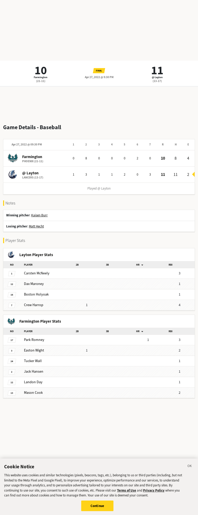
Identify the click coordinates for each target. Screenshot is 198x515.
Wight (34, 350)
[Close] (189, 469)
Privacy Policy (153, 493)
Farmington (40, 77)
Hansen (33, 371)
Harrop (33, 305)
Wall (33, 360)
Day (33, 382)
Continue (97, 508)
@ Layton (157, 77)
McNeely (37, 273)
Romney (34, 339)
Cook (33, 392)
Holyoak (36, 294)
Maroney (34, 283)
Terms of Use (126, 493)
